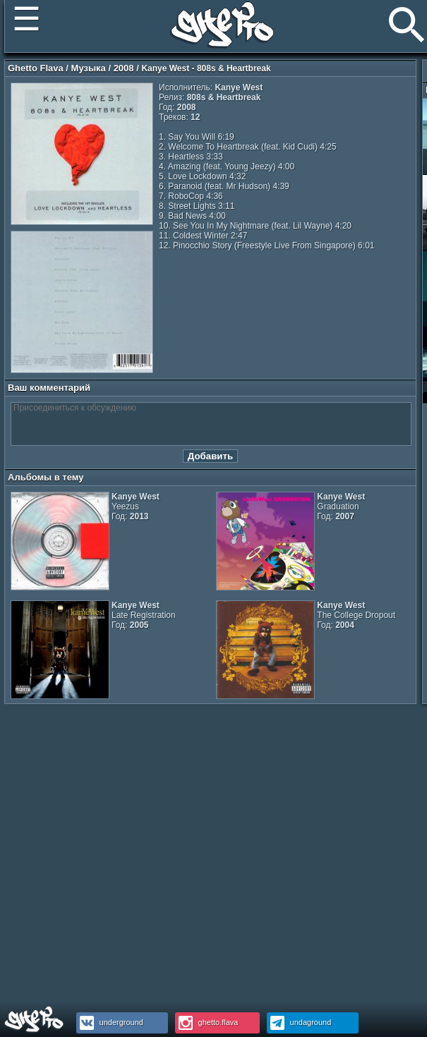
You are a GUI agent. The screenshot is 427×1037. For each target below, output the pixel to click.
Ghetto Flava (36, 68)
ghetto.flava (207, 1022)
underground (109, 1022)
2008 (124, 68)
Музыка (88, 68)
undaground (299, 1022)
